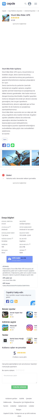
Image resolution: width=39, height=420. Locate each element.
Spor (5, 139)
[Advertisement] (19, 45)
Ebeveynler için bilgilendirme (24, 402)
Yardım (5, 406)
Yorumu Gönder (19, 387)
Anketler (13, 406)
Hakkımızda (7, 402)
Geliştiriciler (22, 406)
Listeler (31, 406)
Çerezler (29, 398)
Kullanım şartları (11, 398)
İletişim (18, 410)
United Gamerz (25, 224)
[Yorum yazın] (19, 378)
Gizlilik (21, 398)
